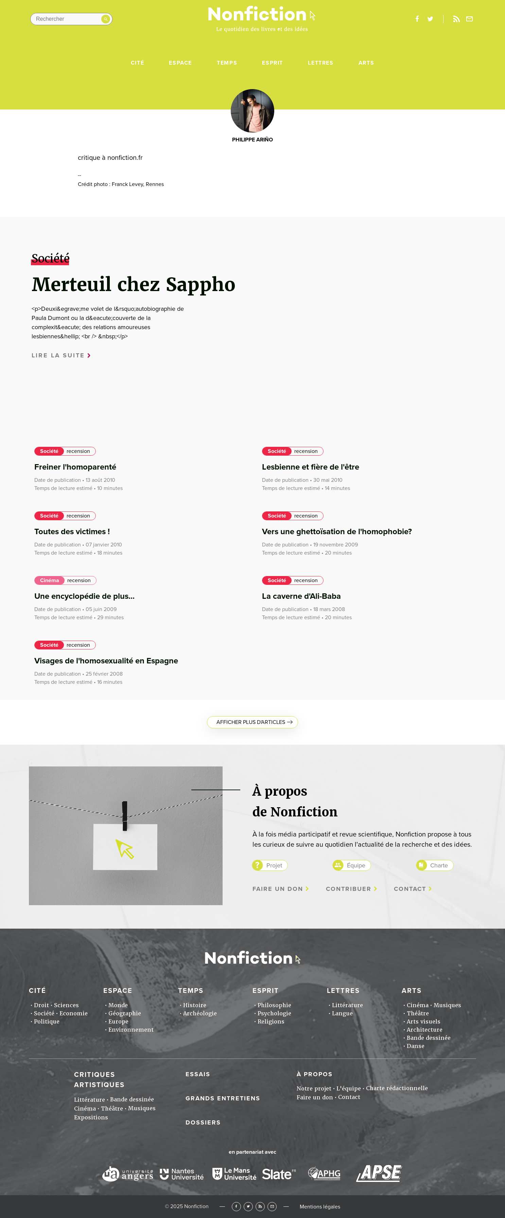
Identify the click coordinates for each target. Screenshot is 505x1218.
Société (49, 451)
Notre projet (314, 1088)
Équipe (356, 865)
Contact (410, 889)
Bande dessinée (429, 1038)
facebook (417, 19)
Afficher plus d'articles (250, 722)
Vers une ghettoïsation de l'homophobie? (337, 532)
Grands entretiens (223, 1098)
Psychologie (274, 1013)
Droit (41, 1005)
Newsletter (469, 19)
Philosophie (274, 1005)
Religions (271, 1021)
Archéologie (200, 1013)
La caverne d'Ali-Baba (301, 596)
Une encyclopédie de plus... (84, 596)
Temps (227, 63)
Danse (415, 1046)
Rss (456, 19)
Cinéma (49, 580)
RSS (260, 1206)
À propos (315, 1074)
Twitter (248, 1206)
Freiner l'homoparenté (75, 467)
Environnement (131, 1029)
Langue (342, 1013)
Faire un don (277, 889)
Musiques (447, 1005)
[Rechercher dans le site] (71, 19)
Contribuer (348, 889)
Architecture (424, 1029)
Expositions (91, 1117)
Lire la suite (58, 355)
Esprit (272, 63)
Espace (180, 63)
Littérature (347, 1005)
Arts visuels (423, 1021)
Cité (137, 63)
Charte (439, 865)
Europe (118, 1021)
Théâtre (418, 1013)
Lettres (320, 63)
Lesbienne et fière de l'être (310, 467)
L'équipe (348, 1088)
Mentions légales (320, 1206)
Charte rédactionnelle (397, 1088)
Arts (366, 63)
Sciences (66, 1005)
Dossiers (203, 1122)
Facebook (236, 1206)
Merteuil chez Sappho (134, 284)
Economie (73, 1013)
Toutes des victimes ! (72, 532)
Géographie (124, 1013)
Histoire (194, 1005)
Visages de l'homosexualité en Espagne (106, 661)
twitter (430, 19)
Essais (198, 1074)
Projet (274, 865)
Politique (46, 1021)
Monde (118, 1005)
